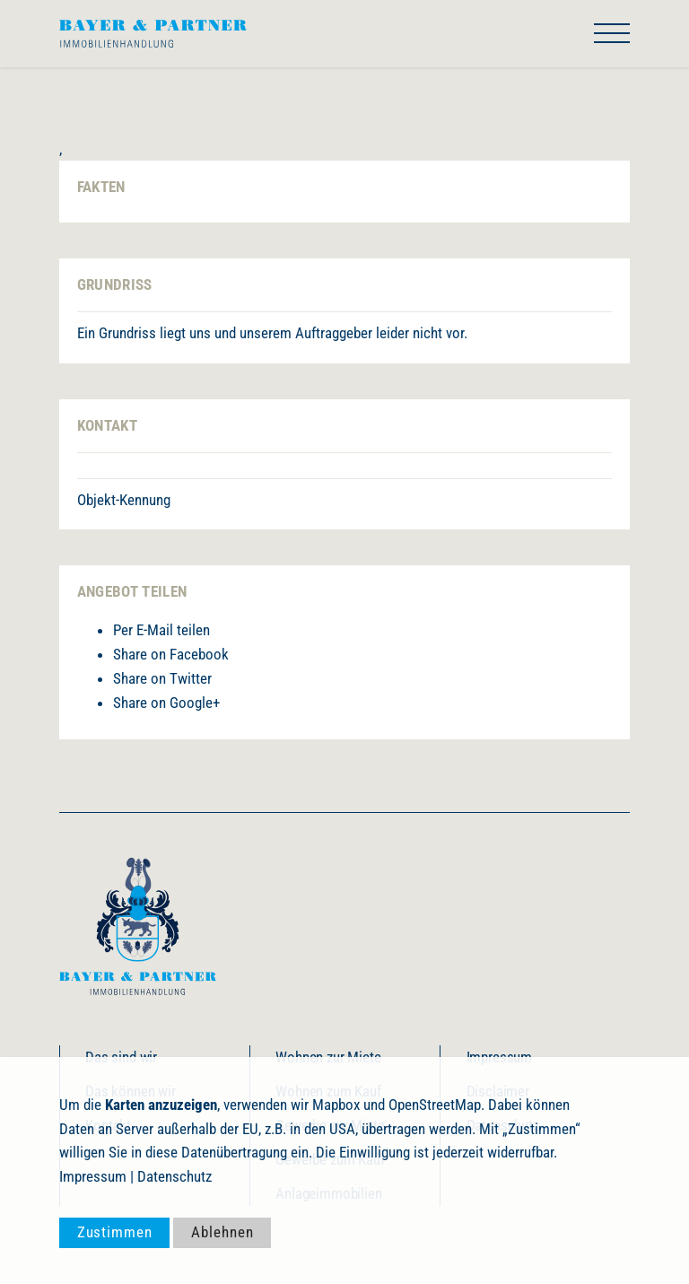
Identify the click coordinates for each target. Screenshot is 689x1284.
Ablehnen (222, 1232)
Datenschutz (174, 1176)
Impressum (92, 1176)
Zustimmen (115, 1232)
